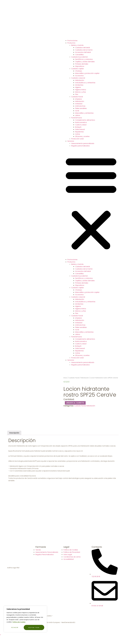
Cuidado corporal (78, 78)
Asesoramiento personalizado (82, 143)
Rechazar (14, 627)
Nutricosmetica (81, 122)
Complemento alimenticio (85, 120)
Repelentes (79, 132)
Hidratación (79, 80)
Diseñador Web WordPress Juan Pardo (68, 616)
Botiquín (78, 127)
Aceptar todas (34, 627)
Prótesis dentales (81, 64)
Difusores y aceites (82, 136)
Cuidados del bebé (82, 47)
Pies (76, 94)
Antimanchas (80, 106)
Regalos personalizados (80, 146)
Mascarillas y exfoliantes (84, 113)
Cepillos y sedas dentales (85, 61)
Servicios (70, 141)
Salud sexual (80, 129)
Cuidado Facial (77, 97)
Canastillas (79, 54)
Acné (77, 111)
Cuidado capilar (77, 69)
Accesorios (79, 76)
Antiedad (78, 104)
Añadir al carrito (75, 403)
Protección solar (77, 139)
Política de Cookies (18, 622)
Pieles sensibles (81, 108)
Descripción (14, 433)
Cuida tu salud (80, 125)
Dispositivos (79, 66)
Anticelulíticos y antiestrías (85, 83)
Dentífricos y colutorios (84, 59)
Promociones (72, 40)
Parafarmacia (76, 118)
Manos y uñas (80, 92)
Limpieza (78, 99)
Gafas (77, 134)
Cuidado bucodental (79, 57)
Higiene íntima (80, 90)
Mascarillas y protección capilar (87, 73)
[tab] (14, 433)
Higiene (78, 87)
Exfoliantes (79, 85)
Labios (77, 115)
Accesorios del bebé (83, 52)
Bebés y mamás (77, 45)
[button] (91, 202)
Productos (71, 43)
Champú (78, 71)
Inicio (65, 378)
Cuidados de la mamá (83, 50)
